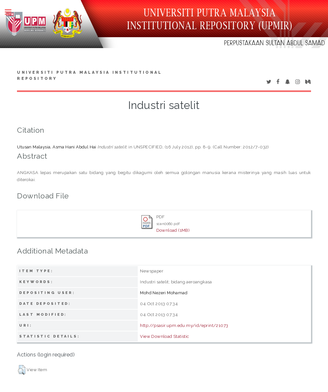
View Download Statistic (164, 336)
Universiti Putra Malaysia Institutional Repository (89, 75)
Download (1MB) (173, 230)
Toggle (11, 12)
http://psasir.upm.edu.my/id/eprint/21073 (184, 325)
